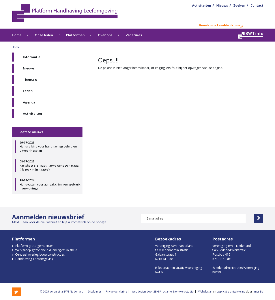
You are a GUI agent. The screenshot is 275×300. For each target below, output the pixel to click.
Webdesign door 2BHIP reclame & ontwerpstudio (163, 291)
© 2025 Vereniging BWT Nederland (61, 291)
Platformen (75, 35)
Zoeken (239, 5)
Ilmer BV (258, 291)
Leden (28, 91)
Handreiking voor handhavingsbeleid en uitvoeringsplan (50, 146)
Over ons (105, 35)
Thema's (30, 79)
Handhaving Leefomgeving (34, 259)
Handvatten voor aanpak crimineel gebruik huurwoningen (50, 184)
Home (17, 35)
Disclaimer (94, 291)
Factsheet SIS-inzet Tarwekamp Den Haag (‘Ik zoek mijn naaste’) (50, 165)
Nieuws (222, 5)
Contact (257, 5)
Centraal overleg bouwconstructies (40, 254)
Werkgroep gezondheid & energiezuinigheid (46, 250)
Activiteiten (201, 5)
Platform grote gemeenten (34, 246)
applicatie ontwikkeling (231, 291)
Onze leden (44, 35)
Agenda (29, 102)
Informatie (31, 57)
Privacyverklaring (116, 291)
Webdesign (205, 291)
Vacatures (134, 35)
